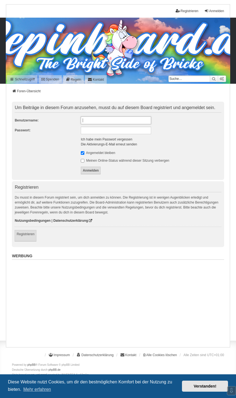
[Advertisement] (118, 300)
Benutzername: (27, 120)
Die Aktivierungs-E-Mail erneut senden (109, 144)
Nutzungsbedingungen (32, 221)
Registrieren (25, 234)
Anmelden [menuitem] (214, 11)
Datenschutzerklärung (70, 221)
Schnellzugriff (22, 79)
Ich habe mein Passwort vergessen (106, 139)
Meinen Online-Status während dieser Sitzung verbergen (125, 161)
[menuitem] (73, 79)
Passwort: (22, 130)
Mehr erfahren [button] (37, 389)
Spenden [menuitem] (50, 79)
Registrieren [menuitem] (187, 11)
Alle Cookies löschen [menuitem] (160, 355)
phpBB (31, 364)
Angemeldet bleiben (98, 153)
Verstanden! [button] (205, 386)
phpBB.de (55, 369)
